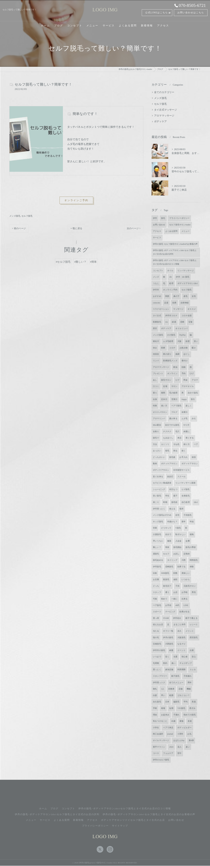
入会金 (178, 541)
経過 (174, 322)
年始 (192, 521)
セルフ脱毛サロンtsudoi (180, 225)
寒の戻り (167, 354)
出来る (185, 599)
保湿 (194, 457)
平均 (186, 702)
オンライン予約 (170, 290)
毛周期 (156, 663)
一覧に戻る (76, 228)
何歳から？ (172, 521)
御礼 (155, 689)
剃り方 (187, 444)
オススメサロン (160, 412)
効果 (174, 303)
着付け (185, 360)
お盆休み (165, 715)
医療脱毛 (157, 322)
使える (172, 509)
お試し (176, 554)
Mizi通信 (157, 425)
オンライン (172, 373)
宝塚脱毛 (157, 644)
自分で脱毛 (193, 393)
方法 (155, 444)
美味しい (186, 573)
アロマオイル (188, 386)
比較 (155, 573)
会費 (188, 541)
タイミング (172, 560)
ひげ (192, 373)
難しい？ (157, 547)
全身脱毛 (186, 496)
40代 (177, 605)
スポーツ (157, 611)
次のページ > (134, 228)
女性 (194, 296)
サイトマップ (120, 825)
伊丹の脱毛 (168, 637)
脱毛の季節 (191, 547)
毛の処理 (173, 393)
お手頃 (168, 605)
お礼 (189, 734)
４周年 (180, 734)
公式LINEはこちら (156, 12)
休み (155, 348)
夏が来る (173, 418)
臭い (173, 663)
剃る (175, 451)
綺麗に (187, 431)
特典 (155, 405)
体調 (177, 354)
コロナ (172, 348)
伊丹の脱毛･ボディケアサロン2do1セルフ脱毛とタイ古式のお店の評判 (175, 252)
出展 (192, 650)
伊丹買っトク (159, 682)
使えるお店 (158, 624)
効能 (184, 367)
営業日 (174, 399)
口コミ (156, 386)
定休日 (164, 399)
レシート (194, 624)
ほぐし (187, 354)
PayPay (182, 335)
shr (170, 277)
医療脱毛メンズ (170, 360)
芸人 (180, 747)
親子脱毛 (175, 676)
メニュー (186, 231)
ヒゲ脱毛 (186, 489)
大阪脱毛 (181, 637)
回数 (175, 573)
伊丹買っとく (159, 509)
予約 (184, 373)
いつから (186, 579)
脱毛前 (174, 502)
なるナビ (181, 644)
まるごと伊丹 (179, 624)
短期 (171, 708)
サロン (174, 386)
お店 (175, 592)
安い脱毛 (157, 496)
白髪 (155, 695)
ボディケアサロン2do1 (188, 283)
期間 (163, 393)
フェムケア (168, 753)
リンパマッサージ (185, 270)
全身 (155, 399)
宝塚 (190, 322)
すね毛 (176, 444)
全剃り (156, 431)
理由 (155, 715)
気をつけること (160, 721)
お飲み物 (184, 348)
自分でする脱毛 (172, 425)
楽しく (189, 405)
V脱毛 (178, 528)
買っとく (157, 669)
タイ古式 (157, 315)
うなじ (156, 283)
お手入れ (183, 457)
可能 (155, 599)
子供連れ (188, 676)
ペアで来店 (168, 727)
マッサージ (178, 309)
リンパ (156, 360)
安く (167, 657)
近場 (165, 386)
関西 (167, 296)
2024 (171, 747)
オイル (170, 270)
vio (166, 322)
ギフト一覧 (168, 631)
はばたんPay (178, 740)
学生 (167, 496)
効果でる (181, 566)
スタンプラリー (160, 676)
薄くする (190, 438)
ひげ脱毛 (171, 335)
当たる (156, 631)
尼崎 (182, 322)
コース (156, 753)
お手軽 (185, 592)
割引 (193, 399)
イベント (181, 650)
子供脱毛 (188, 515)
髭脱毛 (166, 579)
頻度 (188, 341)
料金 (186, 380)
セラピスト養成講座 (162, 483)
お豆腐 (156, 579)
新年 (184, 521)
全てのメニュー (176, 682)
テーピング (170, 611)
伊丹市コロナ (171, 315)
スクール (181, 476)
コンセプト (158, 270)
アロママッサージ (164, 115)
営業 (155, 528)
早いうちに (158, 541)
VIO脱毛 (181, 708)
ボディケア (160, 121)
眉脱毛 (156, 554)
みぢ (194, 418)
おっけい (157, 451)
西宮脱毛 (194, 637)
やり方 (186, 425)
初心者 (185, 657)
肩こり (156, 502)
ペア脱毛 (157, 605)
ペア (196, 444)
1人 (162, 689)
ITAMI (166, 618)
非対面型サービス (181, 470)
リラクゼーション (161, 309)
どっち (156, 586)
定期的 (187, 554)
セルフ (166, 554)
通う (167, 592)
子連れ (176, 715)
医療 (163, 348)
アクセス (157, 231)
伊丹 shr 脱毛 (182, 277)
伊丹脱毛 (157, 566)
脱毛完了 (167, 586)
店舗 (181, 689)
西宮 (155, 328)
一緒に (174, 599)
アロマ (195, 380)
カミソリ (165, 444)
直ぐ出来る (158, 476)
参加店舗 (169, 669)
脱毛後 (172, 457)
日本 (167, 702)
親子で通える (191, 618)
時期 (165, 502)
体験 (192, 566)
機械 (189, 689)
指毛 (167, 451)
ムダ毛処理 (168, 341)
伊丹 (155, 218)
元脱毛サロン (190, 586)
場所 (181, 509)
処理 (171, 283)
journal (170, 734)
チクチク (167, 431)
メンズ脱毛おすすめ (162, 515)
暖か (194, 348)
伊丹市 (156, 290)
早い (163, 695)
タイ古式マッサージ (165, 109)
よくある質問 (171, 231)
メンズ (156, 277)
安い (196, 341)
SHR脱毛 (165, 573)
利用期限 (181, 669)
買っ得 (156, 618)
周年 (190, 682)
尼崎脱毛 (169, 566)
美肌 (194, 702)
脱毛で (156, 438)
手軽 (155, 708)
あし (155, 380)
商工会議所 (158, 734)
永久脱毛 (157, 702)
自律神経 (185, 303)
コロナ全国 (187, 315)
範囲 (171, 695)
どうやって (166, 528)
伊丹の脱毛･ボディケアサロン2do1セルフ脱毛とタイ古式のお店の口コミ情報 (175, 262)
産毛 (186, 296)
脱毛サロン (166, 380)
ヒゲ (177, 380)
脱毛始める (158, 560)
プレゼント (158, 373)
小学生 (156, 727)
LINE (186, 605)
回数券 (171, 689)
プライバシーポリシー (179, 218)
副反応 (170, 476)
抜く (184, 451)
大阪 (179, 341)
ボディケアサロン (169, 463)
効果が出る (184, 611)
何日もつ (173, 489)
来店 (179, 438)
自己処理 (186, 502)
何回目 (156, 354)
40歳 (173, 721)
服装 (169, 541)
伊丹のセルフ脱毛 (161, 760)
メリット (190, 631)
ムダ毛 (185, 418)
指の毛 (156, 637)
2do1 (196, 502)
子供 (177, 586)
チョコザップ (186, 663)
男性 (194, 592)
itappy (184, 399)
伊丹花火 (177, 618)
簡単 (167, 547)
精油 (175, 367)
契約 (165, 663)
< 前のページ (19, 228)
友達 (190, 721)
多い (188, 747)
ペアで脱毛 (176, 405)
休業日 (185, 412)
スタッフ (157, 592)
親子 (175, 496)
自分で (168, 534)
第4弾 (191, 740)
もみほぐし (168, 438)
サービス (157, 237)
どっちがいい (159, 457)
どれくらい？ (184, 695)
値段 (175, 579)
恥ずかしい (180, 534)
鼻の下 (176, 296)
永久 (179, 631)
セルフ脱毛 (26, 216)
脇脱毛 (176, 702)
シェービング (159, 489)
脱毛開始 (177, 547)
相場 (163, 708)
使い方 (164, 405)
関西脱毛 (194, 560)
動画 (155, 463)
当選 (175, 657)
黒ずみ (192, 708)
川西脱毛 (169, 644)
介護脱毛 (157, 534)
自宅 (177, 515)
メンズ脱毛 (14, 216)
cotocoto (156, 303)
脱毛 (163, 218)
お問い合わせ (159, 225)
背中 (179, 753)
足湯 (166, 303)
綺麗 (171, 650)
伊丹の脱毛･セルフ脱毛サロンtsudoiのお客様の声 (175, 244)
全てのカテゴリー (164, 92)
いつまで (157, 657)
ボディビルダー (184, 727)
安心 (194, 657)
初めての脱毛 (190, 715)
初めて (164, 599)
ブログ (174, 412)
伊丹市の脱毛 (159, 650)
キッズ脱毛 (158, 521)
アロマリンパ (159, 418)
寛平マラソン (159, 747)
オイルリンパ (181, 328)
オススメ (192, 309)
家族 (182, 721)
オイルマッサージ (161, 740)
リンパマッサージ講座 (185, 483)
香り (155, 393)
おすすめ (157, 296)
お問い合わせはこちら (190, 12)
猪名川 (156, 341)
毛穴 (177, 431)
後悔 (192, 534)
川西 (184, 560)
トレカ (193, 669)
